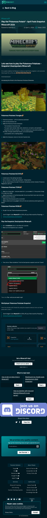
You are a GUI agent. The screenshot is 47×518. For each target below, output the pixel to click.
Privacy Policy (31, 473)
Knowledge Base (31, 492)
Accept (35, 512)
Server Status (31, 487)
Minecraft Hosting (15, 485)
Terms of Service (31, 468)
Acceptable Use (31, 471)
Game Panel (31, 485)
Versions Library (31, 490)
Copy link (27, 422)
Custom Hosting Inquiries (15, 490)
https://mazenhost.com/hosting (12, 216)
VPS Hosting (15, 487)
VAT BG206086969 (23, 515)
